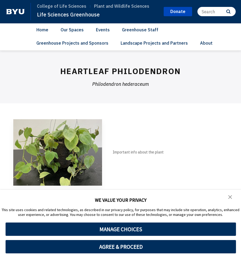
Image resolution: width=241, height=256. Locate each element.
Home (42, 29)
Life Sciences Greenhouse (70, 14)
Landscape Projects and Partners (154, 43)
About (206, 43)
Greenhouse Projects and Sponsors (72, 43)
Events (103, 29)
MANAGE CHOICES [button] (121, 229)
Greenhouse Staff (140, 29)
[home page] (15, 11)
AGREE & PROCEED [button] (121, 246)
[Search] (216, 11)
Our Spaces (72, 29)
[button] (230, 197)
